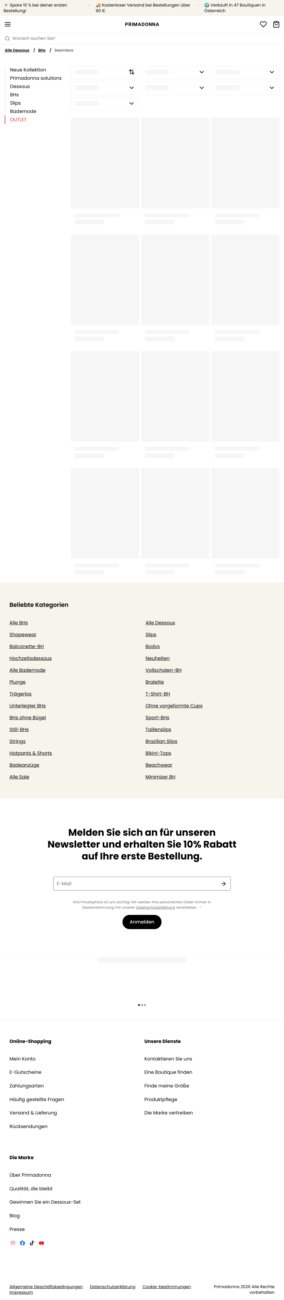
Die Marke (21, 1157)
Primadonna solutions (36, 78)
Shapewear (22, 634)
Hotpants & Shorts (30, 753)
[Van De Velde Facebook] (22, 1244)
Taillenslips (158, 729)
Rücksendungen (28, 1126)
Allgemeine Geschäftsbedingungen (46, 1287)
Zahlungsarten (26, 1086)
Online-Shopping (30, 1041)
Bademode (23, 111)
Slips (15, 103)
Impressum (21, 1292)
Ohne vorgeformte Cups (174, 705)
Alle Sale (19, 776)
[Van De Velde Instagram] (13, 1244)
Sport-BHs (157, 717)
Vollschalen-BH (164, 670)
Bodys (153, 646)
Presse (17, 1229)
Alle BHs (18, 622)
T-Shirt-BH (158, 693)
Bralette (155, 682)
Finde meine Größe (166, 1086)
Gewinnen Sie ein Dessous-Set (45, 1202)
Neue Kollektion (28, 69)
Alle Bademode (27, 670)
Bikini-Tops (158, 753)
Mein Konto (22, 1059)
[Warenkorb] (276, 24)
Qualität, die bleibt (31, 1189)
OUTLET (18, 119)
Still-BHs (19, 729)
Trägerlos (20, 693)
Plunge (17, 682)
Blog (14, 1216)
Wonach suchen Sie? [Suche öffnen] (30, 38)
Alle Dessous (17, 50)
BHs (42, 50)
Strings (17, 741)
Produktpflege (160, 1099)
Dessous (20, 86)
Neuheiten (158, 658)
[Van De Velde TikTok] (32, 1244)
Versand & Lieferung (33, 1113)
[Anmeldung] (263, 24)
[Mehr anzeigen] (200, 907)
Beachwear (159, 765)
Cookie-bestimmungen (167, 1287)
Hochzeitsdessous (30, 658)
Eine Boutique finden (168, 1072)
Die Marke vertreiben (168, 1113)
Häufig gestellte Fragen (36, 1099)
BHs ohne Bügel (27, 717)
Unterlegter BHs (27, 705)
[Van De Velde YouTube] (41, 1244)
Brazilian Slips (161, 741)
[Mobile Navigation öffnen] (7, 24)
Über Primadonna (30, 1175)
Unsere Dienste (162, 1041)
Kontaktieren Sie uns (168, 1059)
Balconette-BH (26, 646)
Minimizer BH (160, 776)
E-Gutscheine (25, 1072)
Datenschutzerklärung (155, 907)
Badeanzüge (24, 765)
